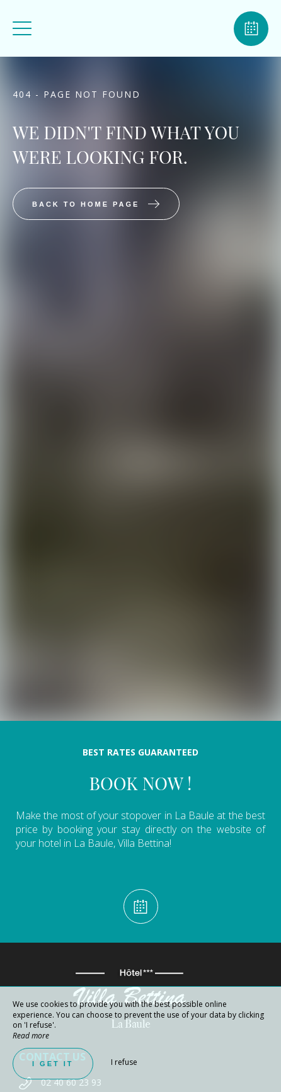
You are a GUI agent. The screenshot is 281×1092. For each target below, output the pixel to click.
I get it (53, 1063)
